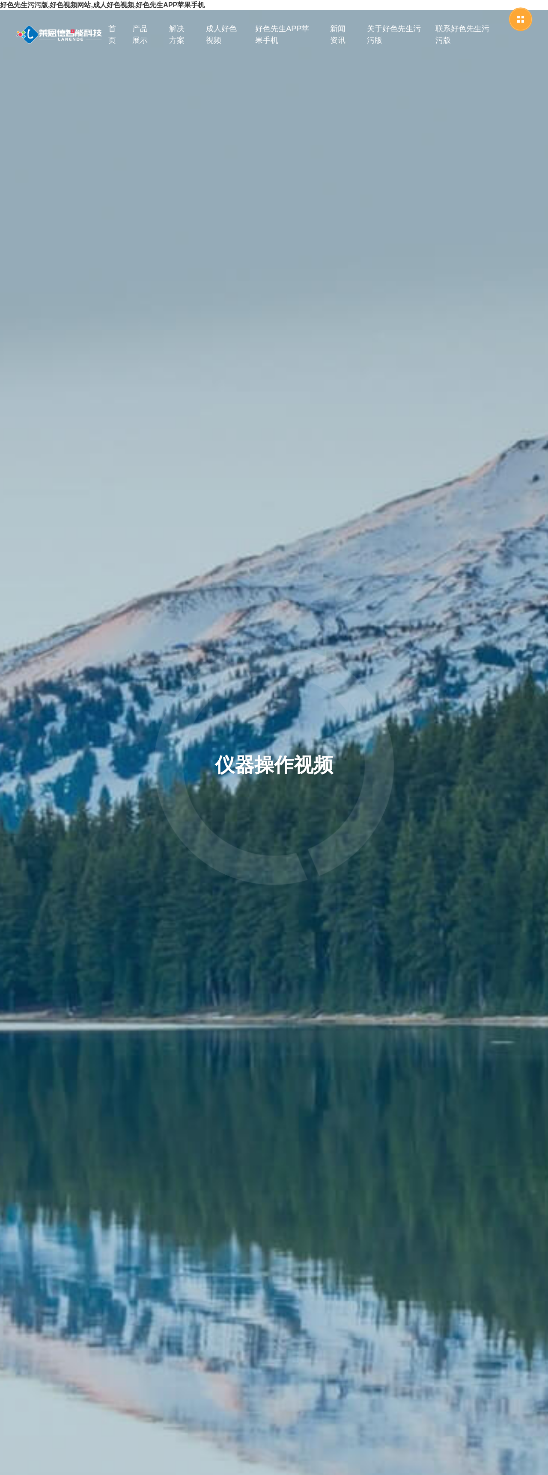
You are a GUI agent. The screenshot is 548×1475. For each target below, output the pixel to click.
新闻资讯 (337, 34)
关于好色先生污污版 (394, 34)
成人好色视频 (221, 34)
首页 (112, 34)
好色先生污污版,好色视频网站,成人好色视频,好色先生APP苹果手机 (102, 5)
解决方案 (177, 34)
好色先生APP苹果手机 (282, 34)
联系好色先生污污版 (462, 34)
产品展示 (140, 34)
